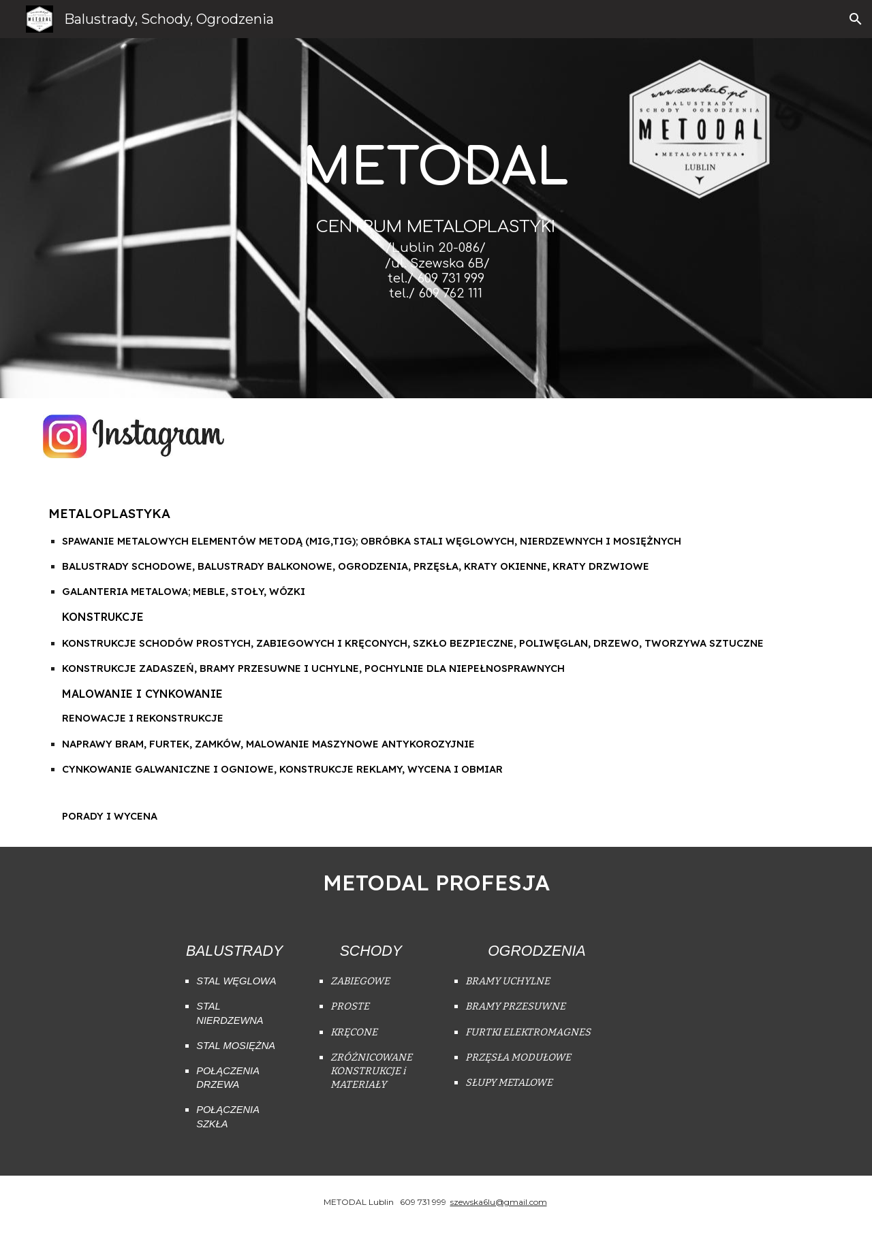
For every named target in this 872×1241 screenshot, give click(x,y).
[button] (855, 19)
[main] (436, 240)
